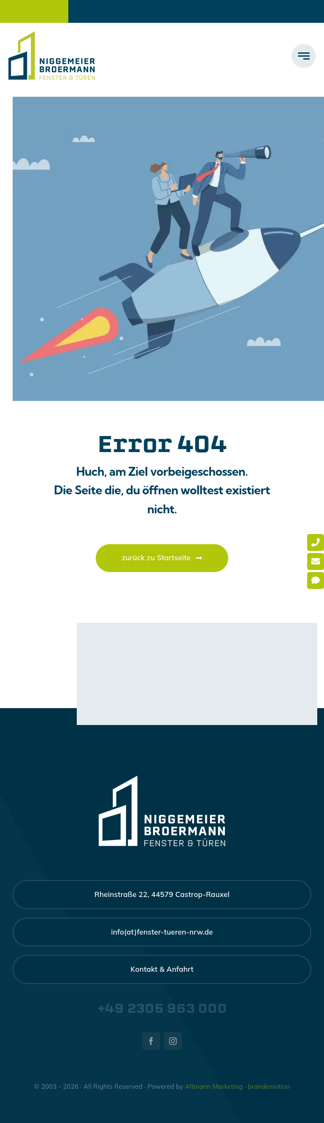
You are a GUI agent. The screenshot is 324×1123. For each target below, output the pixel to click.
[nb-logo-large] (51, 34)
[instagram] (173, 1041)
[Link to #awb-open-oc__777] (304, 56)
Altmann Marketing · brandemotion (237, 1086)
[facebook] (151, 1041)
